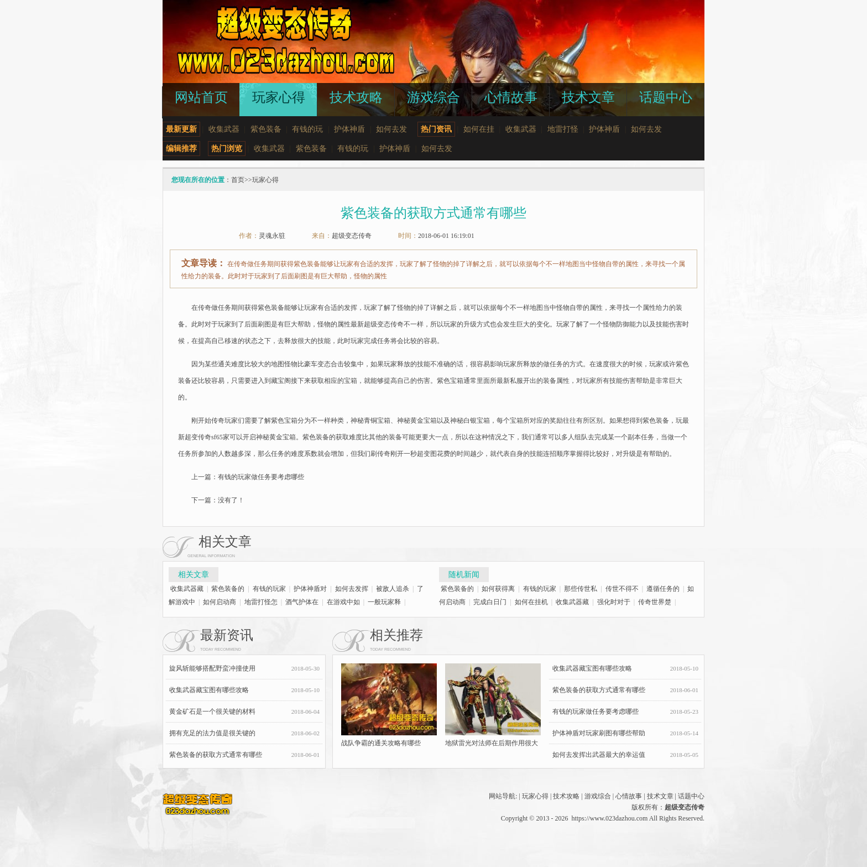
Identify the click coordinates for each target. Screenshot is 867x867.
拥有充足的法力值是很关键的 (212, 733)
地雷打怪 (562, 129)
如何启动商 (219, 602)
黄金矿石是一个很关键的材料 (212, 711)
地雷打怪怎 (261, 602)
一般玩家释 (384, 602)
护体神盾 (349, 129)
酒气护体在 (301, 602)
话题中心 (691, 796)
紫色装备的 (227, 589)
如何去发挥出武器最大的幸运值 (598, 755)
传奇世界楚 (654, 602)
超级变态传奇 (352, 236)
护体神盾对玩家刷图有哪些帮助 (598, 733)
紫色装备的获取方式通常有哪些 (215, 755)
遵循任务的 (663, 589)
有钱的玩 (307, 129)
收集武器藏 (186, 589)
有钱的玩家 (269, 589)
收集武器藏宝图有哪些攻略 (209, 690)
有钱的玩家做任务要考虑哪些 (261, 477)
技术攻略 (566, 796)
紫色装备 (265, 129)
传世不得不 (622, 589)
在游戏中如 (343, 602)
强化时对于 (613, 602)
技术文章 (660, 796)
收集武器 (223, 129)
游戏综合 (597, 796)
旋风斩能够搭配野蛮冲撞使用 (212, 668)
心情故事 (628, 796)
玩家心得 (265, 180)
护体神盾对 (310, 589)
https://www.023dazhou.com (609, 818)
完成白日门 (489, 602)
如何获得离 (498, 589)
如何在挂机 (531, 602)
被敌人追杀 (392, 589)
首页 (237, 180)
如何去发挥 (351, 589)
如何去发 (391, 129)
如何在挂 (478, 129)
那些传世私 (580, 589)
